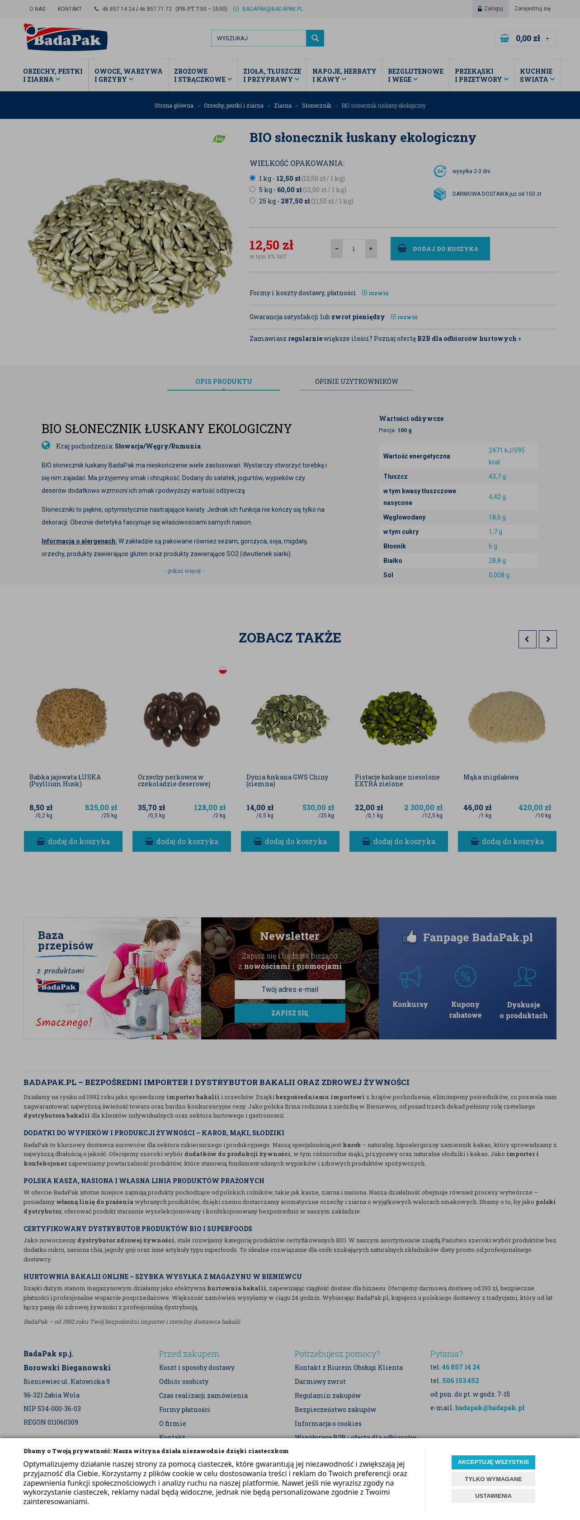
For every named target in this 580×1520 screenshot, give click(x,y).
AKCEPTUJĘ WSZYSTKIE (493, 1462)
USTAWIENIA (493, 1495)
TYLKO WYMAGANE (493, 1479)
